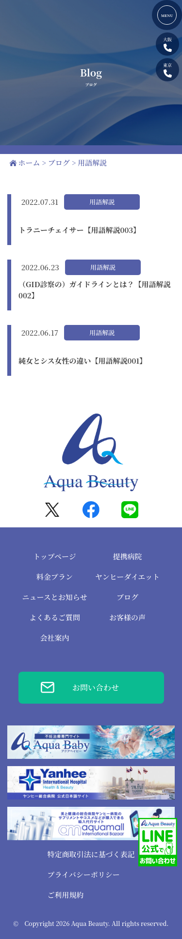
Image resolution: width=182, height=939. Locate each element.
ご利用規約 (65, 895)
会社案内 (54, 637)
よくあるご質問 (54, 617)
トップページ (54, 556)
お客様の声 (127, 617)
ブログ (127, 597)
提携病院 (127, 556)
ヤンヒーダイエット (127, 576)
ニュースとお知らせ (54, 597)
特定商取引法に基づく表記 (90, 854)
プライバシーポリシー (83, 874)
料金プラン (54, 576)
